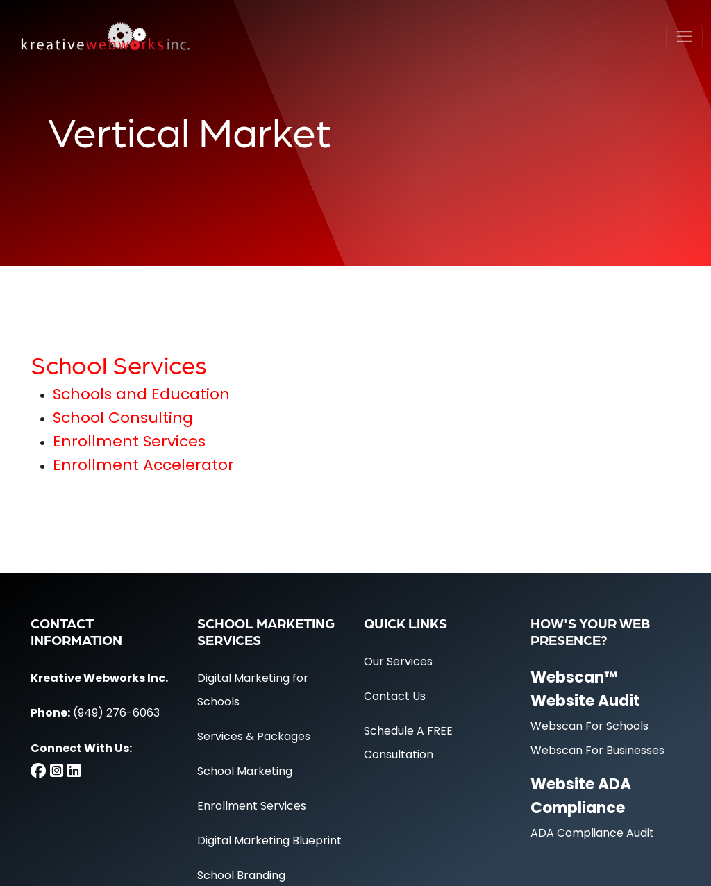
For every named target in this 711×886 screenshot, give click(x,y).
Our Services (398, 662)
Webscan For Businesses (597, 751)
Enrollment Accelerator (143, 466)
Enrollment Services (129, 443)
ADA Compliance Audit (592, 833)
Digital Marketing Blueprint (269, 841)
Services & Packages (253, 737)
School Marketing (244, 772)
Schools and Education (141, 395)
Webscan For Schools (589, 727)
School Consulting (123, 419)
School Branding (241, 876)
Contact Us (395, 697)
